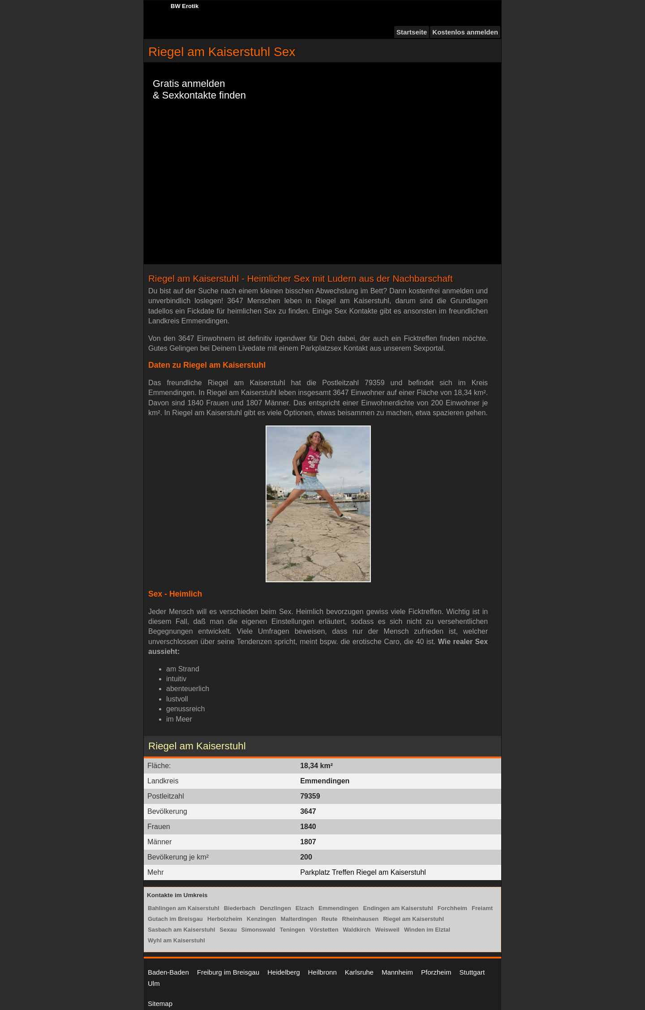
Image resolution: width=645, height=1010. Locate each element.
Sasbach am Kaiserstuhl (181, 929)
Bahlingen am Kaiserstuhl (183, 908)
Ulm (154, 983)
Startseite (411, 32)
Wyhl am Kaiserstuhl (176, 940)
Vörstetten (324, 929)
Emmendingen (338, 908)
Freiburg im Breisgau (228, 972)
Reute (329, 918)
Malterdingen (299, 918)
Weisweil (387, 929)
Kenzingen (261, 918)
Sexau (227, 929)
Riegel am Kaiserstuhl (413, 918)
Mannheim (397, 972)
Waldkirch (357, 929)
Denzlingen (275, 908)
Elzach (305, 908)
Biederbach (240, 908)
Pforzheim (436, 972)
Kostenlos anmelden (465, 32)
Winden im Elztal (427, 929)
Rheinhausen (360, 918)
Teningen (292, 929)
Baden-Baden (168, 972)
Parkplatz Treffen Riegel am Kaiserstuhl (363, 872)
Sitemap (160, 1003)
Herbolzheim (224, 918)
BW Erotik (184, 6)
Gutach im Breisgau (175, 918)
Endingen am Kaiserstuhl (398, 908)
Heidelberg (283, 972)
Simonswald (258, 929)
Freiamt (482, 908)
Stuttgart (472, 972)
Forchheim (452, 908)
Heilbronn (322, 972)
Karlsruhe (359, 972)
